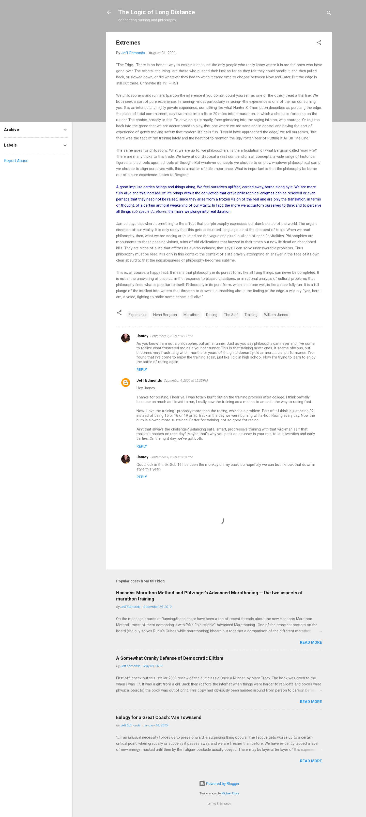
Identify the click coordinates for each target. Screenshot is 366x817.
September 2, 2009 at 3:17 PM (171, 336)
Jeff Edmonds (149, 380)
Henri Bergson (165, 314)
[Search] (329, 14)
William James (276, 314)
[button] (319, 43)
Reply (141, 370)
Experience (138, 314)
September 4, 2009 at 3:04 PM (171, 457)
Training (251, 314)
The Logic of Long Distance (156, 12)
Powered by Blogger (219, 783)
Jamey (142, 336)
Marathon (192, 314)
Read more (311, 642)
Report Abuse (16, 160)
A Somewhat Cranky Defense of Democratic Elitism (169, 658)
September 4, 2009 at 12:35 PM (186, 380)
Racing (211, 314)
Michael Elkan (230, 793)
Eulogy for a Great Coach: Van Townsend (159, 717)
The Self (231, 314)
